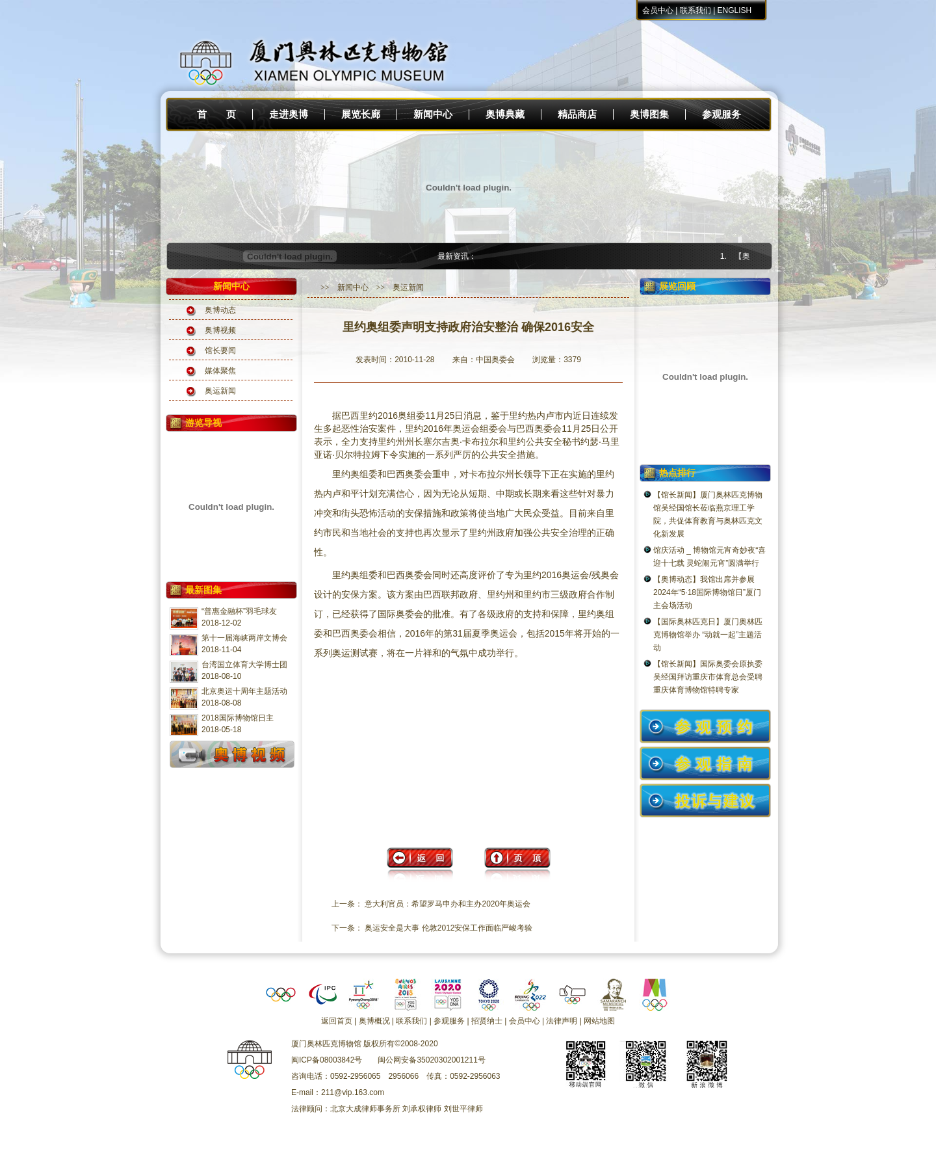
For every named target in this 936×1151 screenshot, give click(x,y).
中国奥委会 (495, 359)
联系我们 (695, 10)
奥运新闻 (220, 390)
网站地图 (599, 1020)
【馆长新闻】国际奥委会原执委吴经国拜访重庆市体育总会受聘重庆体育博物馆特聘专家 (707, 677)
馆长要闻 (220, 350)
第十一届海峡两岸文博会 (244, 637)
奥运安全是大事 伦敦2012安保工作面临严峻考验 (448, 928)
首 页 (216, 114)
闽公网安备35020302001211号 (431, 1060)
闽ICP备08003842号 (326, 1060)
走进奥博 (288, 114)
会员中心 (657, 10)
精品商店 (577, 114)
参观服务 (721, 114)
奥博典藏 (505, 114)
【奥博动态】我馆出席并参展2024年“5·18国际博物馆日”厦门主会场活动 (707, 592)
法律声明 (561, 1020)
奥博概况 (374, 1020)
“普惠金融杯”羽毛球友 (239, 611)
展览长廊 (360, 114)
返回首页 (336, 1020)
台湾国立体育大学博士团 (244, 664)
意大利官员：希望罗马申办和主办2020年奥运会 (447, 903)
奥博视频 (220, 330)
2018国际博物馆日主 (238, 717)
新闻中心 (432, 114)
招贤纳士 (486, 1020)
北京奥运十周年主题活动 (244, 691)
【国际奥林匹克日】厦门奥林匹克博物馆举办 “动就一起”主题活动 (707, 634)
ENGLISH (735, 10)
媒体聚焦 (220, 370)
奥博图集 (649, 114)
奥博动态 (220, 310)
